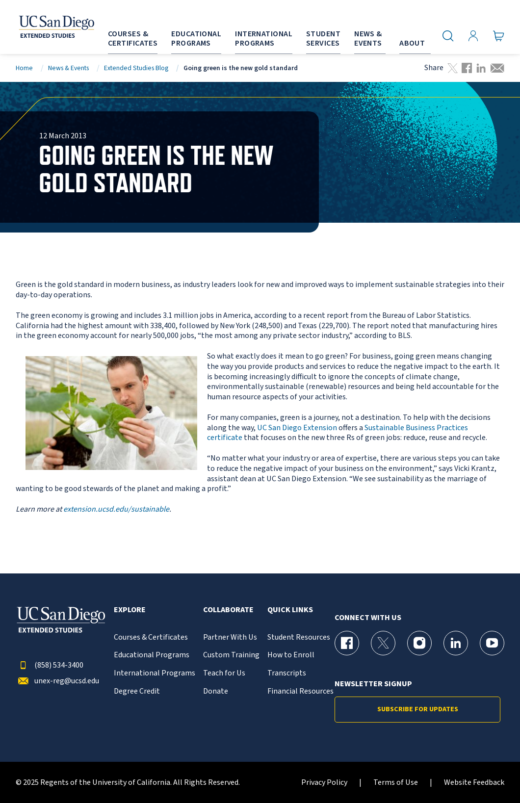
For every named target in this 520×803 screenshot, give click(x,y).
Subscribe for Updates (417, 709)
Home (24, 68)
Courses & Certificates (151, 637)
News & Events (68, 68)
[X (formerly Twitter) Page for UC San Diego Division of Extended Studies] (383, 643)
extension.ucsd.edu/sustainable (116, 509)
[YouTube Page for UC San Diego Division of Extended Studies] (492, 643)
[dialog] (490, 773)
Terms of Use (395, 782)
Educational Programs (151, 655)
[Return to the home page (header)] (44, 27)
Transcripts (286, 673)
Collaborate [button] (228, 610)
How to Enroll (290, 655)
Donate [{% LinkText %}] (215, 691)
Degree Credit (137, 691)
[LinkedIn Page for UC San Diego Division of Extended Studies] (455, 643)
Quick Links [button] (290, 610)
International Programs (154, 673)
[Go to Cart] (498, 36)
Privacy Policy (324, 782)
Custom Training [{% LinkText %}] (231, 655)
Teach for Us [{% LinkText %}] (224, 673)
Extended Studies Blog (136, 68)
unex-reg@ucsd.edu (57, 681)
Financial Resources (300, 691)
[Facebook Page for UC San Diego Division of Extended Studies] (347, 643)
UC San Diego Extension (297, 427)
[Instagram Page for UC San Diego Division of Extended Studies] (419, 643)
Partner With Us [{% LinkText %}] (230, 637)
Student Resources (298, 637)
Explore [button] (130, 610)
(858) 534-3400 (49, 665)
